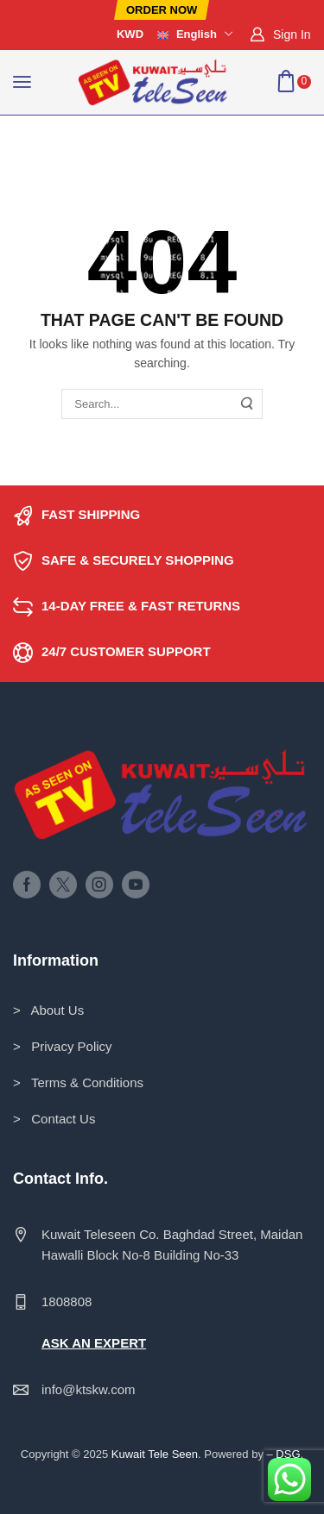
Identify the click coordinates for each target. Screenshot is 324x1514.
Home (30, 137)
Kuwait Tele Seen (154, 1454)
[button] (161, 10)
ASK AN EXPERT (93, 1343)
